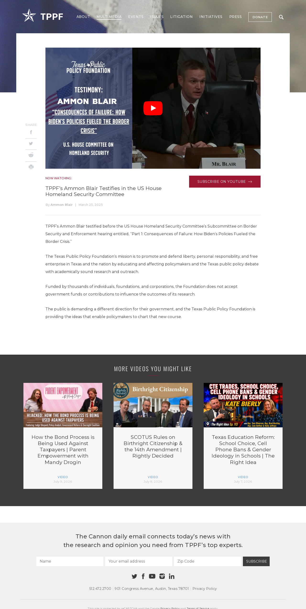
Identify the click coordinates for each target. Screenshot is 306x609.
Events (135, 17)
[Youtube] (152, 576)
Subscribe (256, 561)
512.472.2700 (100, 589)
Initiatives (211, 17)
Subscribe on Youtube (224, 181)
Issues (157, 17)
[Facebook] (31, 133)
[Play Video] (153, 108)
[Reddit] (31, 156)
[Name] (69, 561)
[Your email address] (138, 561)
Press (235, 17)
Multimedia (109, 17)
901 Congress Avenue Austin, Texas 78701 (152, 589)
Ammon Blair (61, 205)
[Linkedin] (171, 576)
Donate (260, 17)
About (83, 17)
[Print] (31, 167)
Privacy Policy (204, 589)
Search (281, 17)
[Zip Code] (207, 561)
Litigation (181, 17)
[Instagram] (162, 576)
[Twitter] (31, 144)
